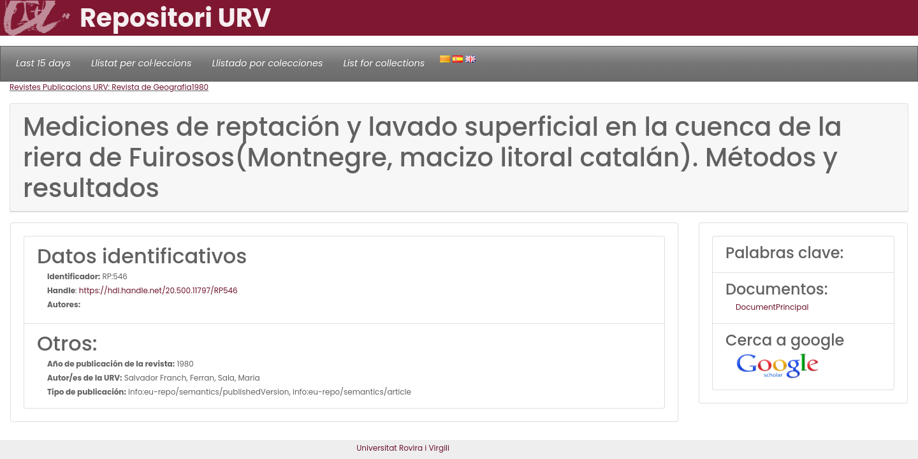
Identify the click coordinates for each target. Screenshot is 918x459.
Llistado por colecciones (267, 63)
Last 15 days (43, 63)
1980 (200, 87)
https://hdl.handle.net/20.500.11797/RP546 (158, 290)
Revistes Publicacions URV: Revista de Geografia (101, 87)
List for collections (384, 63)
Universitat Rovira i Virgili (402, 447)
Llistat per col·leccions (141, 63)
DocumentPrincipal (772, 307)
